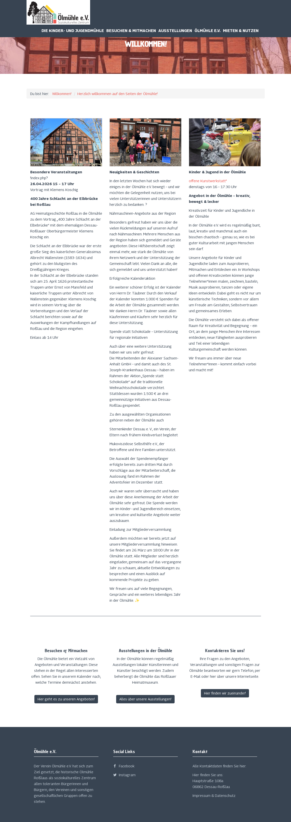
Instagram (124, 775)
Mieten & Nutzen (241, 30)
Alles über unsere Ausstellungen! (145, 699)
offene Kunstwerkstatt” (208, 180)
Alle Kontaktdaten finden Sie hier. (219, 766)
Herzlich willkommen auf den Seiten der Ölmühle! (117, 93)
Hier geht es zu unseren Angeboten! (66, 699)
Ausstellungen (175, 30)
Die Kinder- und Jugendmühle (73, 30)
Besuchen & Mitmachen (131, 30)
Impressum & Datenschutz (214, 795)
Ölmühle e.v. (207, 30)
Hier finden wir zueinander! (225, 693)
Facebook (123, 766)
